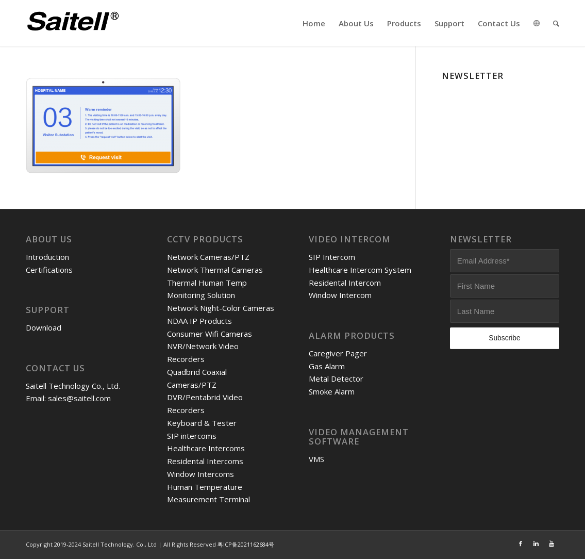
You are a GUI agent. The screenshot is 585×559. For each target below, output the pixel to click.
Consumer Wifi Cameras (209, 333)
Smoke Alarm (332, 391)
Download (43, 327)
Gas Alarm (327, 366)
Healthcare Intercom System (360, 270)
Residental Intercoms (205, 461)
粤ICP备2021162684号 (246, 544)
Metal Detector (336, 378)
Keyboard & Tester (202, 423)
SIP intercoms (191, 436)
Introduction (47, 257)
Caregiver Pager (338, 353)
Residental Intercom (345, 282)
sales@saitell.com (79, 398)
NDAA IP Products (199, 321)
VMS (316, 459)
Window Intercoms (200, 474)
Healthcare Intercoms (206, 448)
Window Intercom (340, 295)
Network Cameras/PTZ (208, 257)
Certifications (49, 270)
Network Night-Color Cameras (220, 308)
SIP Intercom (332, 257)
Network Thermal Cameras (215, 270)
